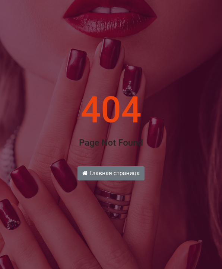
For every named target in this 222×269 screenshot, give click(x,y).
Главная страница (111, 173)
